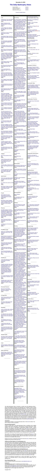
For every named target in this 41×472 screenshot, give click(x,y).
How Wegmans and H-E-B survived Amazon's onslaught (6, 320)
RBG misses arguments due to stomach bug (6, 161)
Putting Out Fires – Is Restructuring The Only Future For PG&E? (33, 188)
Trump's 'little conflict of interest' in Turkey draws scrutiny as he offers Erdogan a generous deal (20, 336)
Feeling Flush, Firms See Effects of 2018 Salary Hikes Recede (7, 20)
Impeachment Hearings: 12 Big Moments (20, 258)
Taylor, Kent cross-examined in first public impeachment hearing (19, 291)
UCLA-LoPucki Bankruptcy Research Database (33, 41)
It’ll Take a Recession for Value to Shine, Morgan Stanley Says (20, 60)
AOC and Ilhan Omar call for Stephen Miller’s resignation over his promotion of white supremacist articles (20, 235)
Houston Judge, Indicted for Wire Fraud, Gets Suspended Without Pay (7, 165)
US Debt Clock (17, 153)
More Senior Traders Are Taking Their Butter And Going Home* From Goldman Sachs (7, 187)
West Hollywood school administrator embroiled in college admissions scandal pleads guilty (6, 196)
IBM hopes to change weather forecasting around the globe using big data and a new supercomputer (33, 147)
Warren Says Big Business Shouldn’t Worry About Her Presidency (19, 146)
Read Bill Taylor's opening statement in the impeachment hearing (19, 261)
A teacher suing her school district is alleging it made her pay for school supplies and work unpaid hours (7, 143)
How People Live (18, 158)
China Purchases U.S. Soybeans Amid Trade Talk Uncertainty (20, 121)
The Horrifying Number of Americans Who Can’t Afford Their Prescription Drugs (19, 380)
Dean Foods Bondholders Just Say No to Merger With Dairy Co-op (7, 252)
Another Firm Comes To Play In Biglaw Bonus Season (7, 33)
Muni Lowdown (17, 194)
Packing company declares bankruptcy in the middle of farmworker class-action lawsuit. (33, 173)
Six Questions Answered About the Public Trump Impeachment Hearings (20, 255)
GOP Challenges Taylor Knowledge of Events (19, 265)
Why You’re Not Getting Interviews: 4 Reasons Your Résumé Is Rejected (6, 289)
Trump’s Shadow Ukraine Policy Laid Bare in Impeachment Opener (20, 267)
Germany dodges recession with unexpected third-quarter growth (34, 282)
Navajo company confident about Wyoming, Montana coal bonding (7, 345)
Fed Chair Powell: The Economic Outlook (20, 70)
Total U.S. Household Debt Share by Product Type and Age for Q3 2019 (20, 32)
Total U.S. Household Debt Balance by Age (19, 34)
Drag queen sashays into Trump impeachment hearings (19, 319)
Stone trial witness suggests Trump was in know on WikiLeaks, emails (7, 127)
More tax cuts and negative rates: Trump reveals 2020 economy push (19, 96)
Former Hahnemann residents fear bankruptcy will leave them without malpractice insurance (20, 371)
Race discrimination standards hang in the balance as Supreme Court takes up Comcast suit (7, 132)
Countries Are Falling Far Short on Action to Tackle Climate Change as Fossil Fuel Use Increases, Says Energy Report (33, 142)
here (28, 421)
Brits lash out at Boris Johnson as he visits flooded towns (33, 217)
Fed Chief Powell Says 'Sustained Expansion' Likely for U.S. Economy (20, 68)
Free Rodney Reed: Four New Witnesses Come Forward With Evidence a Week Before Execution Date (7, 137)
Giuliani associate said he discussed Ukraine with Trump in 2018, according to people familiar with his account (20, 303)
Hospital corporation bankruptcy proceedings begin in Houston (7, 265)
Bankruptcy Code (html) (32, 34)
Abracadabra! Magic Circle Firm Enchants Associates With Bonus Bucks (7, 37)
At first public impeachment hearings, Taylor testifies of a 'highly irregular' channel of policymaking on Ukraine (20, 270)
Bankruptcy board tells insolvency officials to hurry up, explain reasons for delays (33, 293)
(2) (30, 49)
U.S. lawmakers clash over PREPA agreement (19, 198)
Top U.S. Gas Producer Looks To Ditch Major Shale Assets (20, 210)
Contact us (34, 53)
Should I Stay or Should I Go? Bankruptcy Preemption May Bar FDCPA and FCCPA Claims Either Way (7, 354)
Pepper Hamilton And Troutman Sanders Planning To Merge (7, 56)
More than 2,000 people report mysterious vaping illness (6, 302)
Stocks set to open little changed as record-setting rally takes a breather (7, 179)
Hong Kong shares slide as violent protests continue (33, 233)
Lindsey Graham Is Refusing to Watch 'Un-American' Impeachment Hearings (20, 306)
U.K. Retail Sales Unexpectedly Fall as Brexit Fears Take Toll (33, 205)
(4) (33, 49)
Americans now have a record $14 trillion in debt (19, 27)
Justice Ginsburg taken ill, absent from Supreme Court (7, 160)
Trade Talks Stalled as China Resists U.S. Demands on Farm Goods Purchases (20, 119)
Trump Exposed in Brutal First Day (19, 257)
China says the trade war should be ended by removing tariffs (20, 114)
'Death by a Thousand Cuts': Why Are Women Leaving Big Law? (6, 73)
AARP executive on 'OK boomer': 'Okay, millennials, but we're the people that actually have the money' (20, 105)
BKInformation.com (30, 418)
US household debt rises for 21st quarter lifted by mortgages (19, 28)
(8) (28, 50)
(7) (38, 49)
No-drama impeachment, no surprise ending (20, 298)
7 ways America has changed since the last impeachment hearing (19, 314)
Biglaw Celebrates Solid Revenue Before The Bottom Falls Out (6, 24)
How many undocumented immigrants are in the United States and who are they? (7, 116)
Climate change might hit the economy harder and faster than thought (33, 109)
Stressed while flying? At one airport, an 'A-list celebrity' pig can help (33, 164)
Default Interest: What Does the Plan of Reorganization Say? (20, 166)
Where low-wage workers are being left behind (19, 100)
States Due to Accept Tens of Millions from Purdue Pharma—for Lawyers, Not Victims (6, 213)
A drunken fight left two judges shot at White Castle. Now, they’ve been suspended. (6, 170)
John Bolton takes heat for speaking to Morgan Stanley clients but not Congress (19, 341)
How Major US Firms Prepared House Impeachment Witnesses (20, 249)
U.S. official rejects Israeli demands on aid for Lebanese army (33, 254)
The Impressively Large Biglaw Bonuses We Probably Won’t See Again (6, 41)
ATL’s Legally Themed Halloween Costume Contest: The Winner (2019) (7, 80)
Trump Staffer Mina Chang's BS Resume (20, 358)
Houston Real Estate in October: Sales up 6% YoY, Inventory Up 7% (20, 170)
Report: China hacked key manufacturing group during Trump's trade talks (19, 112)
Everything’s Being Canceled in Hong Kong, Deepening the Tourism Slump (33, 241)
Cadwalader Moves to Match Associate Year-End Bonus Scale (7, 46)
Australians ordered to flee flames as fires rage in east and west (33, 132)
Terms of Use (23, 414)
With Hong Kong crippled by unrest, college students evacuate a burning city (33, 228)
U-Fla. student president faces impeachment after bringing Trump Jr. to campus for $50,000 (20, 346)
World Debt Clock (17, 156)
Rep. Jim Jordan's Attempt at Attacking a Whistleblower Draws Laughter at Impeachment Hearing (20, 322)
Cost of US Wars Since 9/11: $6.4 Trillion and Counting (20, 130)
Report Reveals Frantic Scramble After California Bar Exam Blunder (7, 89)
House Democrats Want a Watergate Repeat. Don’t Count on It (20, 300)
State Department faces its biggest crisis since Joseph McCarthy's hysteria (19, 350)
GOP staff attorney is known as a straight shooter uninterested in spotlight (7, 85)
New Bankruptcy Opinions (32, 16)
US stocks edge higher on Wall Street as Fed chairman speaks (20, 92)
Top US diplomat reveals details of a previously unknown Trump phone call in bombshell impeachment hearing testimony (20, 276)
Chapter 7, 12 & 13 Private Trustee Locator (32, 23)
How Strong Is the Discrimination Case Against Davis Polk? (7, 66)
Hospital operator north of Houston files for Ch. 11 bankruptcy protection (6, 267)
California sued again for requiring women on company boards (33, 156)
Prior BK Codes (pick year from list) (34, 36)
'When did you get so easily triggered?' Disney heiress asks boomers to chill (20, 107)
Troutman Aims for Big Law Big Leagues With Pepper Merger (6, 57)
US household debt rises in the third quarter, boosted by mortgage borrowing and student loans (20, 24)
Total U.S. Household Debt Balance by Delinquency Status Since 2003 (20, 35)
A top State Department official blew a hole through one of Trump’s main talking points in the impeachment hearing (20, 309)
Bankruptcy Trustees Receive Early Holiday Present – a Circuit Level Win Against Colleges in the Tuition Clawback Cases (34, 69)
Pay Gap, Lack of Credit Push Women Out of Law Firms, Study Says (7, 75)
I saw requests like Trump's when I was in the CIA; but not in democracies (20, 332)
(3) (32, 49)
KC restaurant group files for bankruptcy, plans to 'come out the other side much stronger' (7, 238)
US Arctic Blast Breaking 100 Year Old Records (33, 137)
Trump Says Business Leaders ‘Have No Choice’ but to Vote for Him (20, 137)
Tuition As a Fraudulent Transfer (34, 72)
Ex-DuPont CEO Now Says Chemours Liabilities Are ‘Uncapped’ (33, 197)
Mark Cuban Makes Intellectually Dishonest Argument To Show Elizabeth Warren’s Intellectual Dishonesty (20, 363)
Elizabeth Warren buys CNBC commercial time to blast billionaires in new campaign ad (20, 244)
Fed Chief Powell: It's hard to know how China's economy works (19, 85)
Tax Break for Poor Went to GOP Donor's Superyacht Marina (20, 133)
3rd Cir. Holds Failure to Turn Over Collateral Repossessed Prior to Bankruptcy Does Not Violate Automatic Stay (33, 93)
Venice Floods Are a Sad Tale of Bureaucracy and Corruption (33, 126)
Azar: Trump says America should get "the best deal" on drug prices (6, 220)
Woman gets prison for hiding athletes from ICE (6, 118)
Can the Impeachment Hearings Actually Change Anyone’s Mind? (20, 312)
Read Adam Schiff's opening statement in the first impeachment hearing (20, 293)
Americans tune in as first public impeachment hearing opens (20, 253)
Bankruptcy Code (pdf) (32, 35)
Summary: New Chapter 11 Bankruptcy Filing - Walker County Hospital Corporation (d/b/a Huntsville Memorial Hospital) (6, 271)
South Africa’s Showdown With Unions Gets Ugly (33, 301)
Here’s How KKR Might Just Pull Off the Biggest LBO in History (34, 60)
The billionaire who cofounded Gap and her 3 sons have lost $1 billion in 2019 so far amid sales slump (7, 315)
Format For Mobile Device (20, 12)
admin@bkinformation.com (27, 461)
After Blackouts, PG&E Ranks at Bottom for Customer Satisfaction (34, 185)
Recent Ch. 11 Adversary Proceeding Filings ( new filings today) (34, 30)
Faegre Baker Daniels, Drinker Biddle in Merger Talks (6, 62)
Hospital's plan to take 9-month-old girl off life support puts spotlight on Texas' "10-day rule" (7, 281)
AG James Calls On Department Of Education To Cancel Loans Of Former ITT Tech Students (7, 337)
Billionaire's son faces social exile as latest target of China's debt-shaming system (33, 266)
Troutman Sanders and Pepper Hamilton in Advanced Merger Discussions (7, 54)
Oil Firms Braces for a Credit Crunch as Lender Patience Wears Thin (19, 205)
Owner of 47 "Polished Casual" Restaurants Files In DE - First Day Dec (7, 232)
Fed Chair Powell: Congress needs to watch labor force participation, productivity (20, 78)
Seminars (29, 53)
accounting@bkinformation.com (15, 465)
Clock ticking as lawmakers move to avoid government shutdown (20, 126)
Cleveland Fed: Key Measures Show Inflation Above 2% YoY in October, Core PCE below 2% (20, 46)
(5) (35, 49)
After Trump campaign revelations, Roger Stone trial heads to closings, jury (6, 94)
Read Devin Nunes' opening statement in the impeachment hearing (20, 317)
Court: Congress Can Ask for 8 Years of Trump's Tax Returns (6, 108)
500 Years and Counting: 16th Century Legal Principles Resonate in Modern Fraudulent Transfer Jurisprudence (33, 77)
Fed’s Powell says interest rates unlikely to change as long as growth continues (20, 72)
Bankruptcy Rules (31, 37)
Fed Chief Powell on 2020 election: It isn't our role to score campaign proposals (20, 80)
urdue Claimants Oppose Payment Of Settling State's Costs (7, 215)
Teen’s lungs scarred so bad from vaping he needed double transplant (7, 298)
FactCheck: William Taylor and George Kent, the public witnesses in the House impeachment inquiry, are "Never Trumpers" (20, 326)
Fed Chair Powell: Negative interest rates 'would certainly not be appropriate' (19, 87)
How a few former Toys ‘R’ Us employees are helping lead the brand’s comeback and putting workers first (7, 328)
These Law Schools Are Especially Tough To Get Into (6, 70)
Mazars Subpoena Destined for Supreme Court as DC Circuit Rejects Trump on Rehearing (7, 103)
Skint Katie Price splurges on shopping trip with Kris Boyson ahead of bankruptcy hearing (33, 209)
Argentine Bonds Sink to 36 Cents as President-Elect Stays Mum (33, 309)
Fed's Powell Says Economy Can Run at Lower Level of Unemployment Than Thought (20, 75)
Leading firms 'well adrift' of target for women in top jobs (33, 221)
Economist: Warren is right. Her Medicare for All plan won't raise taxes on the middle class (20, 240)
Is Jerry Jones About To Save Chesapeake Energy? (19, 217)
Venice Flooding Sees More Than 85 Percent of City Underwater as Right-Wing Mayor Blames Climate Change (33, 123)
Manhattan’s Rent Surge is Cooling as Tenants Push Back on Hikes (20, 182)
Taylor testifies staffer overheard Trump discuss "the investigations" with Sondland (20, 263)
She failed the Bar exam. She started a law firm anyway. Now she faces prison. (7, 148)
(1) (28, 49)
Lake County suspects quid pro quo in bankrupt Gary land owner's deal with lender (20, 186)
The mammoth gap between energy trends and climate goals (33, 114)
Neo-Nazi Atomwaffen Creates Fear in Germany (33, 285)
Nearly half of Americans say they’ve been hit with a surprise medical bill (20, 376)
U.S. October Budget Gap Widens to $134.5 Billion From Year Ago (20, 63)
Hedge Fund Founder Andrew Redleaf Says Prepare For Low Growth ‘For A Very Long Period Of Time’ (20, 51)
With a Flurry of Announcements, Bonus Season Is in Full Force (7, 50)
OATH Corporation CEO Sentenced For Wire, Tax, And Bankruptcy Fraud (19, 396)
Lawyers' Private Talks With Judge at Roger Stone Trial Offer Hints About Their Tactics (7, 99)
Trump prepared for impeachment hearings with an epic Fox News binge (20, 296)
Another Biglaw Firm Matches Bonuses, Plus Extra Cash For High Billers (6, 28)
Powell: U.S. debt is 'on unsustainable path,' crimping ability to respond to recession (19, 82)
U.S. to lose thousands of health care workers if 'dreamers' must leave (7, 276)
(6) (37, 49)
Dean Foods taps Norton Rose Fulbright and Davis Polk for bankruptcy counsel (6, 243)
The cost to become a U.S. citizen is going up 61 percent (6, 112)
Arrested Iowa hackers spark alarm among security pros (6, 121)
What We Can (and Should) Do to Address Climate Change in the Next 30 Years (33, 117)
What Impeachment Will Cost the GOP (19, 316)
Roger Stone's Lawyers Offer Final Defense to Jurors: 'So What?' (6, 96)
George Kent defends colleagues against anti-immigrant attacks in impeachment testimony (18, 281)
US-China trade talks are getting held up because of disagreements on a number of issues (20, 116)
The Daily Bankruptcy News (20, 5)
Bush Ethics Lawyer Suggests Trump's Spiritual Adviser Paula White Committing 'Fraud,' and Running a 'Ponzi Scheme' (7, 202)
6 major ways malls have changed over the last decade (6, 324)
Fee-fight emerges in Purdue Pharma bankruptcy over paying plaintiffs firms (7, 210)
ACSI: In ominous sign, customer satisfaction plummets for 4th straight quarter (7, 310)
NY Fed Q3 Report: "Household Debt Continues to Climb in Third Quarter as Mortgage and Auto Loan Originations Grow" (20, 21)
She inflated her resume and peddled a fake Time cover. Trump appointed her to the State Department (20, 356)
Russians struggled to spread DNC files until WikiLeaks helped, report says (7, 125)
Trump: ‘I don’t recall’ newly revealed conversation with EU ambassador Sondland (20, 273)
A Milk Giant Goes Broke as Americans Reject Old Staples (6, 248)
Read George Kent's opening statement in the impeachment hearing (20, 289)
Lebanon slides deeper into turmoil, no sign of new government (33, 249)
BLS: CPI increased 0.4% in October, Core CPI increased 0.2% (19, 40)
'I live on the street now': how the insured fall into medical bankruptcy (7, 260)
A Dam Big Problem (31, 129)
